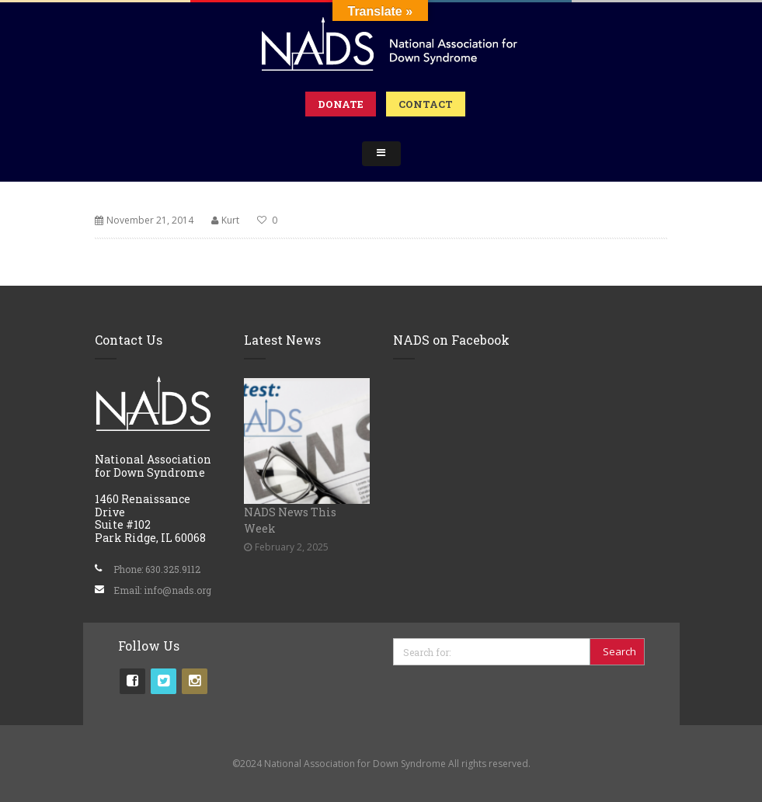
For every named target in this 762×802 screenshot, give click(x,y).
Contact (425, 104)
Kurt (230, 220)
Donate (341, 104)
